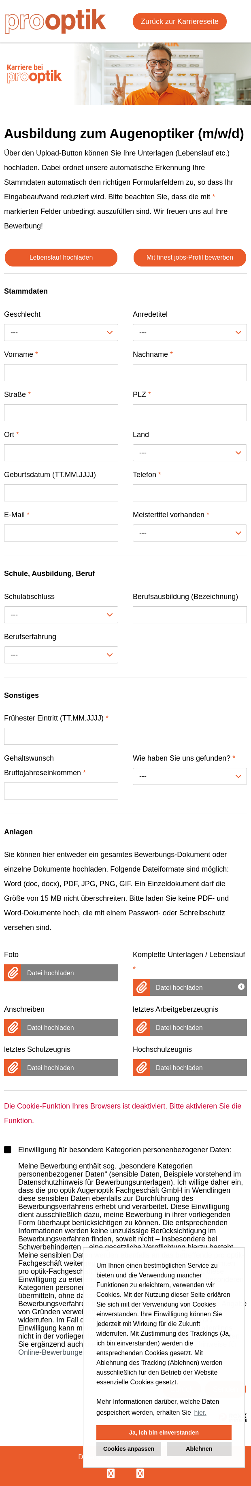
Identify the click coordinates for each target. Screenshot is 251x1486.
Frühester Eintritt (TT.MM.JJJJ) (56, 718)
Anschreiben (24, 1009)
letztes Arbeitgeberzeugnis (175, 1009)
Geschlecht (22, 314)
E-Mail (17, 515)
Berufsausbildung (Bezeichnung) (185, 597)
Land (141, 435)
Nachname (153, 354)
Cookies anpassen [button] (128, 1448)
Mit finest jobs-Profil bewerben (190, 257)
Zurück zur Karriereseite (180, 21)
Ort (11, 435)
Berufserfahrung (30, 637)
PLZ (142, 394)
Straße (17, 394)
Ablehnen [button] (199, 1448)
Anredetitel (150, 314)
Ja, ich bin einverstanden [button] (164, 1432)
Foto (11, 955)
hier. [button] (200, 1412)
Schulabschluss (29, 597)
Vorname (21, 354)
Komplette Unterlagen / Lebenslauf (189, 962)
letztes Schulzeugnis (37, 1049)
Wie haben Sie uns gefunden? (184, 758)
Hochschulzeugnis (162, 1049)
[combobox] (61, 332)
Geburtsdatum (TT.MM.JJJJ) (50, 475)
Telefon (147, 475)
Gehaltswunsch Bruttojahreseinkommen (45, 765)
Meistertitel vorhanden (171, 515)
